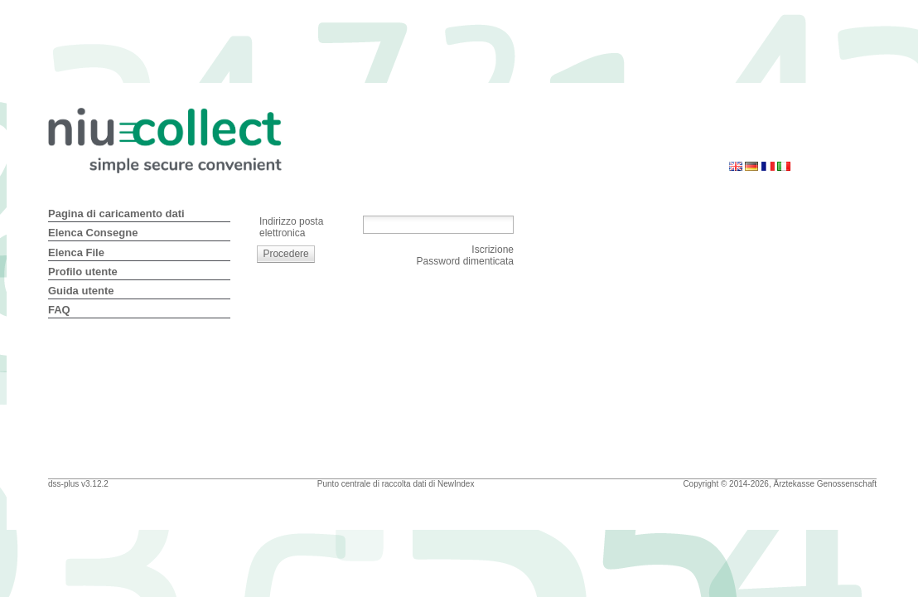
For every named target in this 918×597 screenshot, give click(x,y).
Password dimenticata (465, 261)
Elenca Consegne (93, 232)
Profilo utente (83, 271)
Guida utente (81, 290)
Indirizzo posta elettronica (291, 227)
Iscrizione (492, 249)
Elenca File (76, 252)
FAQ (59, 309)
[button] (286, 254)
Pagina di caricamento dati (116, 213)
